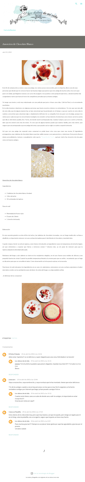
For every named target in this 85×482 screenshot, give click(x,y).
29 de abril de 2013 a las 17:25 (32, 412)
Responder (14, 374)
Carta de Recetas (10, 30)
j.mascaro (12, 379)
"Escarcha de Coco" (47, 137)
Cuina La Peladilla (15, 412)
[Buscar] (76, 3)
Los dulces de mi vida (22, 361)
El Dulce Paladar (14, 354)
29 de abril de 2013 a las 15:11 (41, 361)
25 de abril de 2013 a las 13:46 (27, 379)
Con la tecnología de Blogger (42, 473)
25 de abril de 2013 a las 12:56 (31, 354)
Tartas (14, 338)
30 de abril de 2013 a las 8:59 (40, 421)
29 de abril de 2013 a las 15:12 (41, 393)
